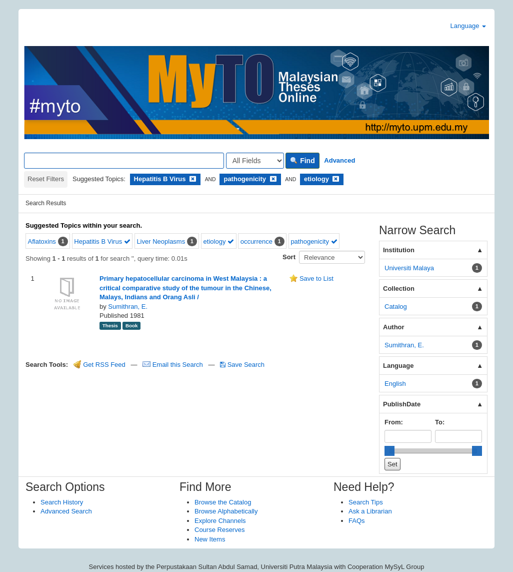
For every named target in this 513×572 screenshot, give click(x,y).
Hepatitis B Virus (102, 241)
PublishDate (401, 404)
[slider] (389, 451)
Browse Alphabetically (226, 511)
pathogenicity (313, 241)
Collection (398, 288)
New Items (209, 539)
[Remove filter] (193, 179)
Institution (398, 250)
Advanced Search (66, 511)
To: (439, 422)
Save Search (242, 364)
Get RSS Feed (100, 364)
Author (393, 327)
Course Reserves (219, 529)
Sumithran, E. (128, 306)
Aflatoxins (42, 241)
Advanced (339, 160)
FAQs (356, 520)
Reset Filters (46, 179)
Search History (61, 502)
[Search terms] (124, 161)
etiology (219, 241)
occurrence (256, 241)
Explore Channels (220, 520)
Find (302, 161)
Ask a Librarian (370, 511)
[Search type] (255, 161)
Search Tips (365, 502)
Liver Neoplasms (160, 241)
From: (393, 422)
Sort (289, 257)
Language (468, 26)
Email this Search (173, 364)
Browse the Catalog (222, 502)
